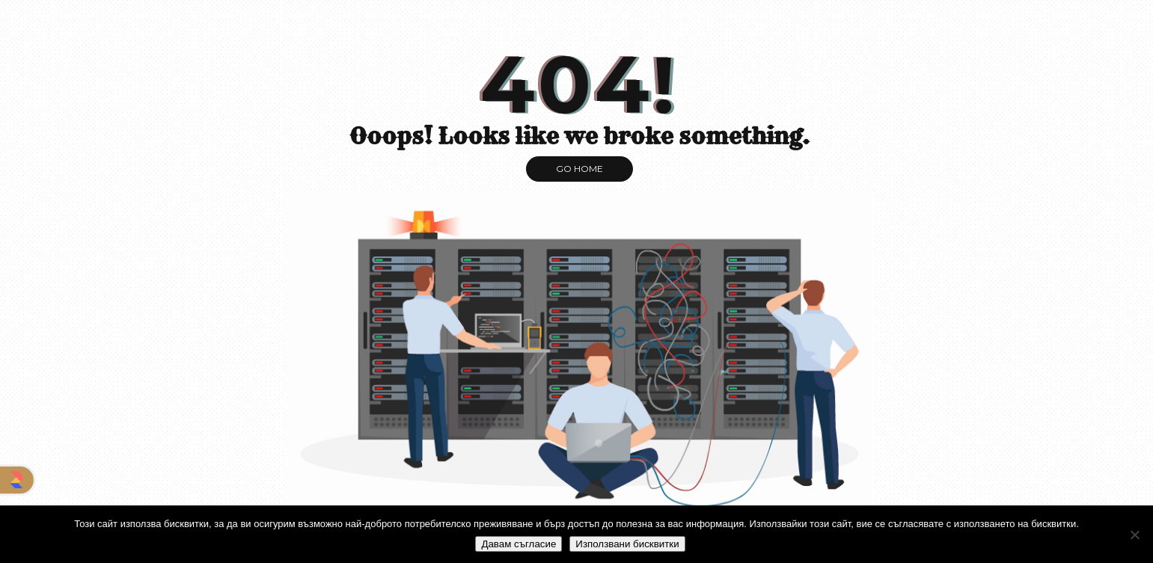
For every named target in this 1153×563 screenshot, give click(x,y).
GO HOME (579, 168)
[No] (1134, 534)
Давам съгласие (518, 544)
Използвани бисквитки (627, 544)
